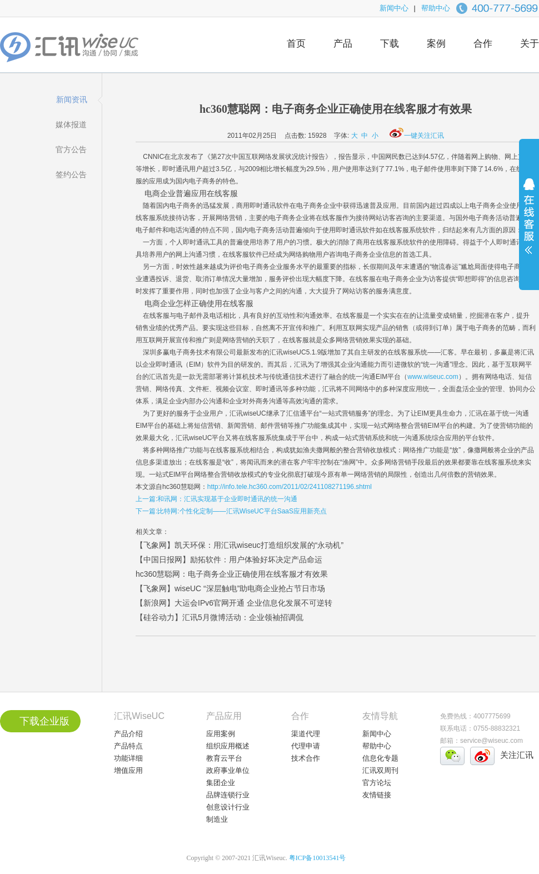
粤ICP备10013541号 (317, 858)
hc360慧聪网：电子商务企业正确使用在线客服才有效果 (232, 574)
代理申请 (305, 746)
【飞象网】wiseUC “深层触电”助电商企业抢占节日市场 (230, 588)
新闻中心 (394, 8)
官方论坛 (376, 782)
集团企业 (220, 782)
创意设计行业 (227, 807)
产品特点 (128, 746)
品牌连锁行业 (227, 795)
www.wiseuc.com (432, 377)
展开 (529, 223)
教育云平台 (224, 758)
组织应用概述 (227, 746)
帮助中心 (435, 8)
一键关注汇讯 (417, 135)
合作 (482, 43)
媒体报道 (71, 124)
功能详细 (128, 758)
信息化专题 (380, 758)
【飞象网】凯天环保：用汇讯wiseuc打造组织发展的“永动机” (239, 545)
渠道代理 (305, 734)
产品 (342, 43)
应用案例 (220, 734)
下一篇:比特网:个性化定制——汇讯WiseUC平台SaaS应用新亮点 (231, 511)
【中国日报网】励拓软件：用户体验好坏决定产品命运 (229, 559)
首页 (296, 43)
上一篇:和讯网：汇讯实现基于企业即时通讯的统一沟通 (216, 499)
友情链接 (376, 795)
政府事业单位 (227, 770)
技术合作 (305, 758)
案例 (436, 43)
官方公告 (71, 149)
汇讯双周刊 (380, 770)
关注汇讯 (516, 755)
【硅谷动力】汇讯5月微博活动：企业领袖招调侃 (219, 617)
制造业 (217, 819)
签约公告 (71, 174)
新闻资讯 (71, 99)
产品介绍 (128, 734)
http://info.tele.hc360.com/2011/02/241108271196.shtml (289, 487)
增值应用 (128, 770)
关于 (529, 43)
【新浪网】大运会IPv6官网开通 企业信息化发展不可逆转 (234, 602)
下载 (389, 43)
